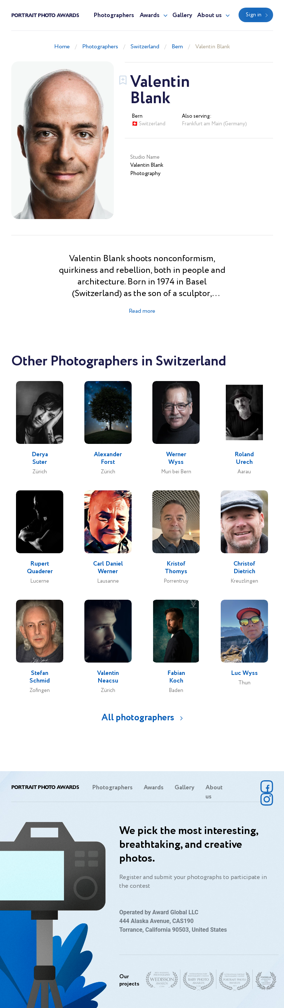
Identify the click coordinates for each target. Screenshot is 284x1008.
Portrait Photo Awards (45, 15)
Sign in (253, 15)
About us (209, 15)
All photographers (137, 717)
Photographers (113, 15)
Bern (177, 46)
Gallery (182, 15)
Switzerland (145, 46)
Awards (150, 15)
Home (62, 46)
